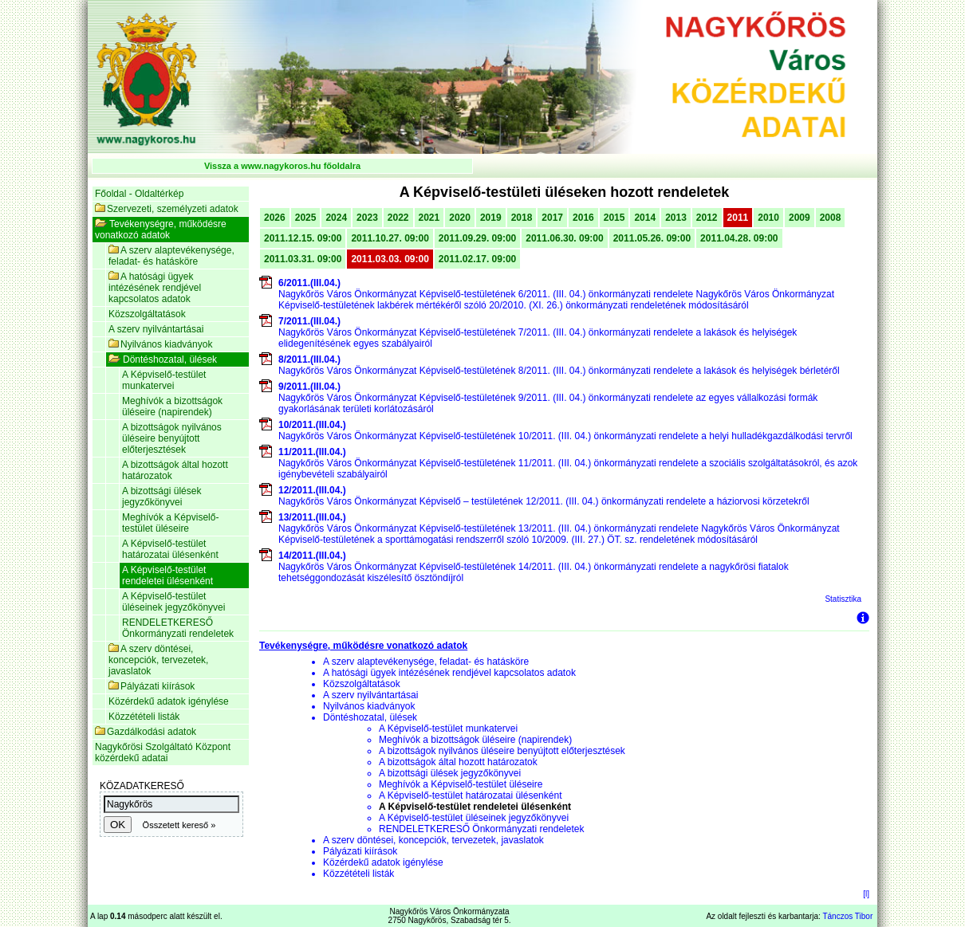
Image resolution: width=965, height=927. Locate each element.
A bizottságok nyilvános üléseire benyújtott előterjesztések (172, 438)
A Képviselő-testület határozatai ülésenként (170, 549)
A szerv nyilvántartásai (155, 329)
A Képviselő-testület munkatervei (164, 380)
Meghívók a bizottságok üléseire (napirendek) (172, 406)
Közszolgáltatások (147, 314)
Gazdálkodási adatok (145, 731)
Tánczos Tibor (847, 916)
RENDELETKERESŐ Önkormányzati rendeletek (178, 628)
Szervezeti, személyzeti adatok (166, 208)
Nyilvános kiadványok (160, 344)
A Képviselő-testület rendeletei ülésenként (167, 575)
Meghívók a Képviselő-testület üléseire (170, 523)
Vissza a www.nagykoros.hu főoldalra (282, 166)
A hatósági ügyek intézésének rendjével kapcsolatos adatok (154, 287)
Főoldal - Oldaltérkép (139, 193)
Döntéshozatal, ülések (162, 359)
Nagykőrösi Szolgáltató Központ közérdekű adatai (162, 752)
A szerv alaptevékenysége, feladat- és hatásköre (171, 256)
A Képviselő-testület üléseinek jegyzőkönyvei (173, 602)
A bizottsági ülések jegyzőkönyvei (161, 496)
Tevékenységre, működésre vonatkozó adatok (160, 229)
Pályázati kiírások (151, 686)
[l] (866, 894)
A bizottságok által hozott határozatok (175, 470)
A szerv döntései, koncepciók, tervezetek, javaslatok (158, 660)
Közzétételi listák (143, 716)
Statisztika (843, 599)
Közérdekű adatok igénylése (168, 701)
